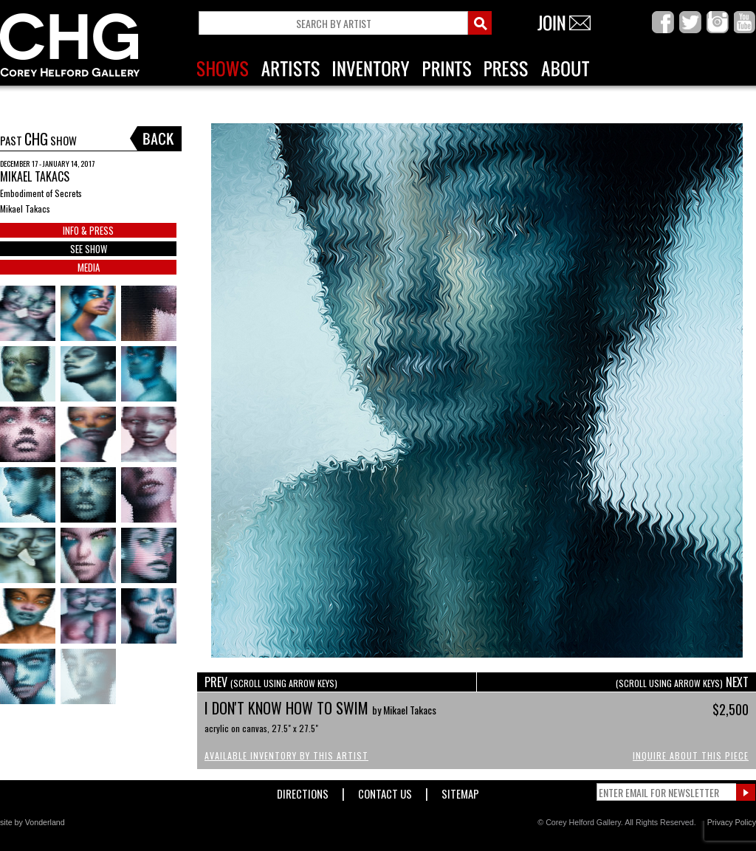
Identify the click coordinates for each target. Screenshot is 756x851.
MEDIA (89, 267)
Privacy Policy (731, 822)
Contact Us (385, 791)
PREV (271, 682)
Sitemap (460, 791)
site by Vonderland (32, 822)
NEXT (682, 682)
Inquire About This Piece (691, 755)
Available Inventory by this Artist (286, 755)
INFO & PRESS (88, 230)
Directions (303, 791)
